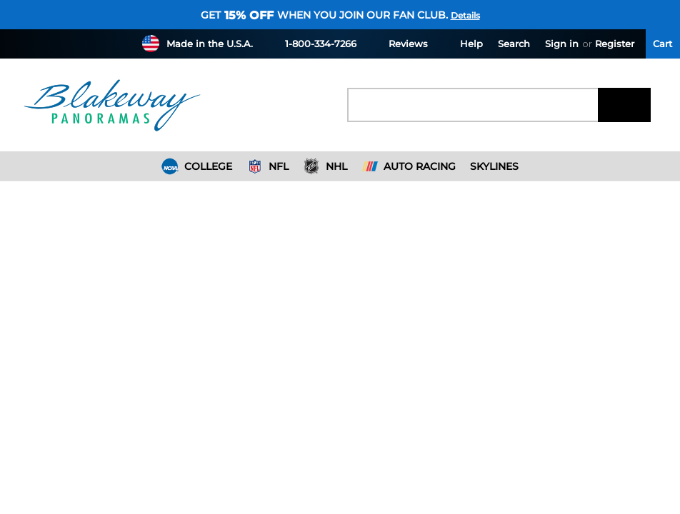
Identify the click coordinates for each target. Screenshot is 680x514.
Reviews (399, 43)
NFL (267, 166)
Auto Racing (408, 166)
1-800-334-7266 (312, 43)
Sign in (562, 43)
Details (465, 15)
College (196, 166)
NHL (325, 166)
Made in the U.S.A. (209, 43)
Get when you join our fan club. (324, 15)
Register (614, 43)
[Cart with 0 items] (663, 44)
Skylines (494, 166)
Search (514, 43)
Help (463, 43)
